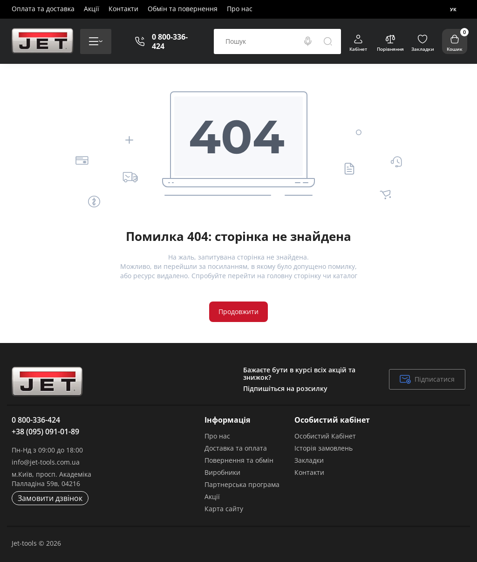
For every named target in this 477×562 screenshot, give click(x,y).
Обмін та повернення (183, 8)
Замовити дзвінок (50, 498)
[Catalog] (95, 41)
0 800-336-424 (170, 41)
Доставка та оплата (235, 448)
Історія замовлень (323, 448)
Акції (91, 8)
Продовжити (238, 311)
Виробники (222, 472)
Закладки (309, 460)
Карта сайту (223, 508)
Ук (453, 9)
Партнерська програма (241, 484)
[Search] (308, 41)
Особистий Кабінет (325, 436)
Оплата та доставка (43, 8)
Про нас (239, 8)
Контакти (123, 8)
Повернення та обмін (238, 460)
